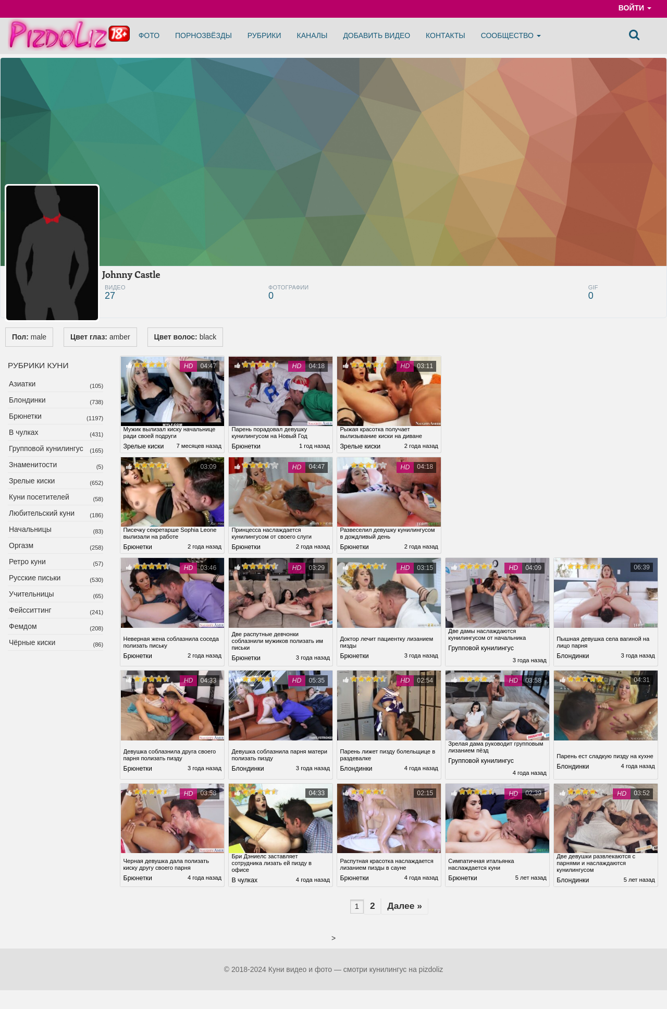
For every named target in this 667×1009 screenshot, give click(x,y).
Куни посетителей (39, 497)
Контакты (445, 35)
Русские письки (34, 578)
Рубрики (264, 35)
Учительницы (31, 594)
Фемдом (23, 626)
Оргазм (21, 545)
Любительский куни (42, 513)
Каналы (312, 35)
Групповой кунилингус (46, 448)
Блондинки (27, 400)
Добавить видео (376, 35)
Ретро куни (27, 561)
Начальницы (30, 529)
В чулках (24, 432)
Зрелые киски (32, 481)
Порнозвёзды (203, 35)
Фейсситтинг (30, 610)
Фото (149, 35)
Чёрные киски (32, 642)
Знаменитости (33, 464)
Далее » (408, 910)
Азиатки (22, 384)
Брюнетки (25, 416)
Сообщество (511, 35)
